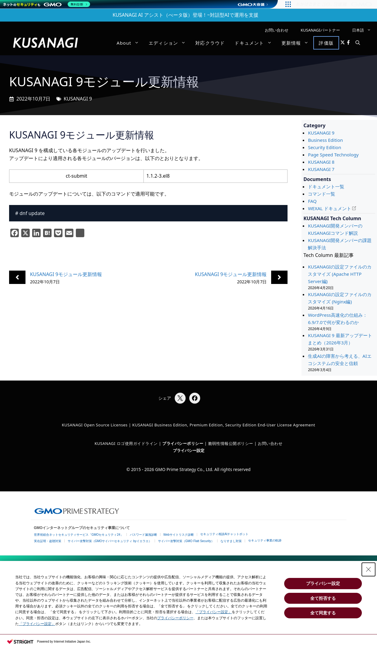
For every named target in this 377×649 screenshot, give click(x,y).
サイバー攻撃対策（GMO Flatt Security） (186, 541)
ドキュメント (255, 43)
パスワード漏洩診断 (143, 534)
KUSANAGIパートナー (320, 30)
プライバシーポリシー (175, 618)
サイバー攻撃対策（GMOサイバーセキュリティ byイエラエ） (110, 541)
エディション (169, 43)
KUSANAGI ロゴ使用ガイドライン (126, 443)
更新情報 (297, 43)
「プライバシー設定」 (213, 612)
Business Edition (325, 140)
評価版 (326, 43)
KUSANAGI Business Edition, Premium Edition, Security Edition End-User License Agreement (223, 425)
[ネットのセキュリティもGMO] (47, 4)
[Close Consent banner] (368, 569)
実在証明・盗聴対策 (47, 541)
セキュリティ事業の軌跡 (264, 540)
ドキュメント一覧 (326, 186)
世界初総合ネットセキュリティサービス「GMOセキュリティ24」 (78, 534)
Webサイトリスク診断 (178, 534)
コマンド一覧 (321, 194)
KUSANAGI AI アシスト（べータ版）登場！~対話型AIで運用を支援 (185, 15)
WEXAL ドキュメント (329, 208)
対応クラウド (210, 43)
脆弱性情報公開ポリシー (230, 443)
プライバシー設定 (188, 450)
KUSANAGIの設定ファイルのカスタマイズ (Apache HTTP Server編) (340, 274)
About (130, 43)
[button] (358, 43)
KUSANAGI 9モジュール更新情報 (66, 274)
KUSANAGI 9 (78, 98)
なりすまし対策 (231, 541)
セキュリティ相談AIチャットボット (224, 534)
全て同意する (323, 612)
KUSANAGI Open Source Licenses (95, 425)
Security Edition (324, 147)
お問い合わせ (276, 30)
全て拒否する (323, 598)
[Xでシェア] (180, 398)
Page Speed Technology (333, 155)
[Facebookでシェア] (194, 398)
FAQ (312, 201)
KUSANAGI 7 (321, 169)
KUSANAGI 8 (321, 162)
